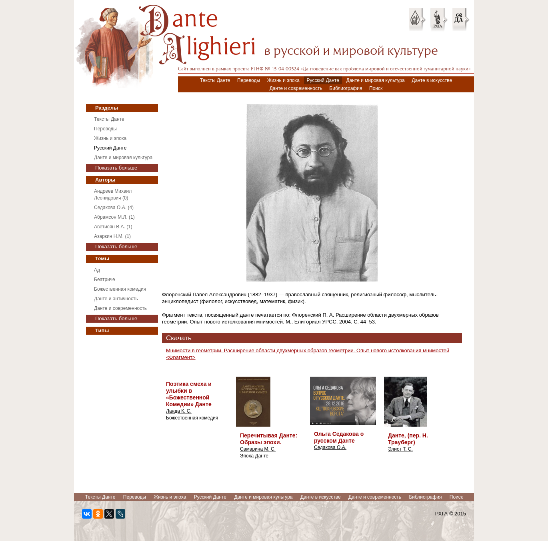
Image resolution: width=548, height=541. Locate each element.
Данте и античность (116, 298)
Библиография (345, 88)
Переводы (248, 80)
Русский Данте (323, 80)
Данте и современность (296, 88)
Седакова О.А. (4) (114, 207)
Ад (97, 270)
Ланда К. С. (179, 411)
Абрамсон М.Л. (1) (114, 217)
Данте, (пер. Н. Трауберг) (408, 438)
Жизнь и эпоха (283, 80)
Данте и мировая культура (375, 80)
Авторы (105, 180)
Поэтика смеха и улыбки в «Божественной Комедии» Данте (189, 394)
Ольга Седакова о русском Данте (339, 437)
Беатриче (104, 279)
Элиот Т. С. (400, 449)
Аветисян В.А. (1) (113, 227)
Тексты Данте (215, 80)
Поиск (375, 88)
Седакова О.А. (330, 447)
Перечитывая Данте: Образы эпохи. (268, 438)
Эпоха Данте (254, 456)
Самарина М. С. (258, 449)
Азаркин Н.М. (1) (112, 236)
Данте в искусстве (432, 80)
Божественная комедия (120, 289)
